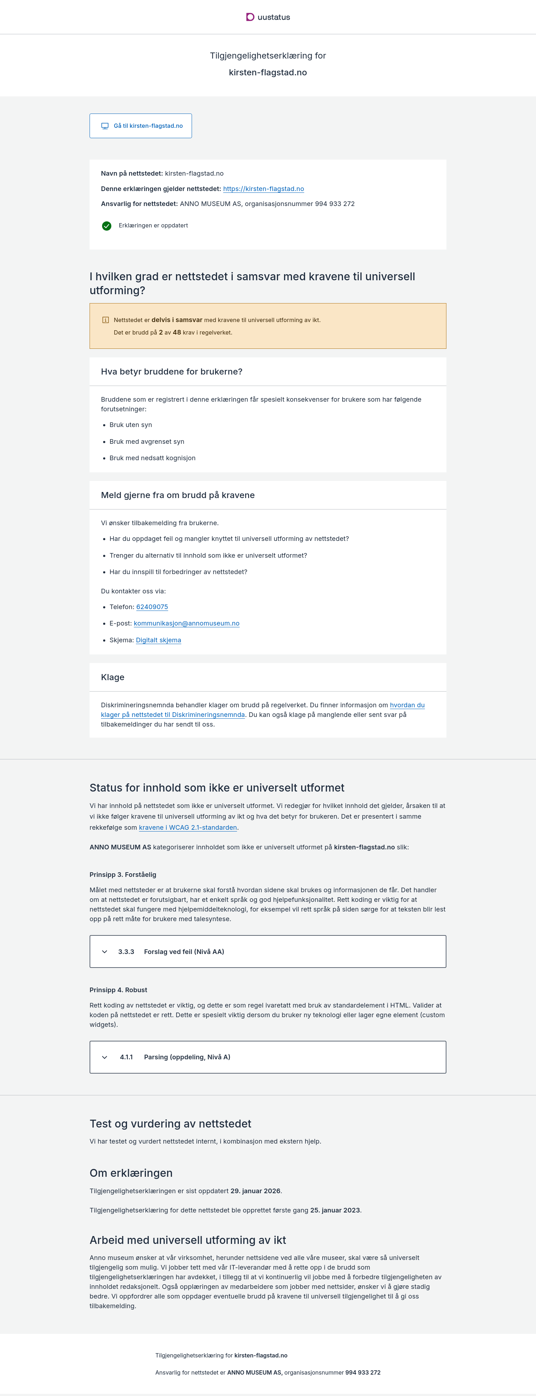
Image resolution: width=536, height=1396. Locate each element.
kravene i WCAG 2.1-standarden (188, 827)
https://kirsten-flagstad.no (263, 188)
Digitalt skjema (158, 640)
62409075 (152, 607)
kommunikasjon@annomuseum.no (187, 623)
